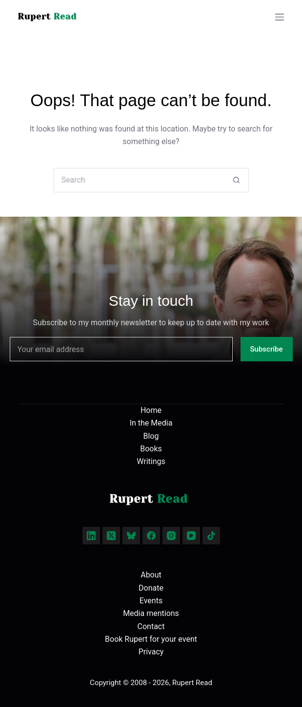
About (151, 574)
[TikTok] (211, 535)
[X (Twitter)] (111, 535)
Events (151, 600)
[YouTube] (191, 535)
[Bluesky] (131, 535)
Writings (151, 461)
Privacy (151, 651)
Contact (151, 626)
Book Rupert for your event (151, 639)
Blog (151, 436)
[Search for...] (139, 180)
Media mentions (151, 613)
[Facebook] (151, 535)
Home (151, 410)
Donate (151, 588)
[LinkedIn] (91, 535)
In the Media (151, 423)
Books (151, 448)
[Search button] (236, 180)
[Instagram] (171, 535)
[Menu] (279, 17)
